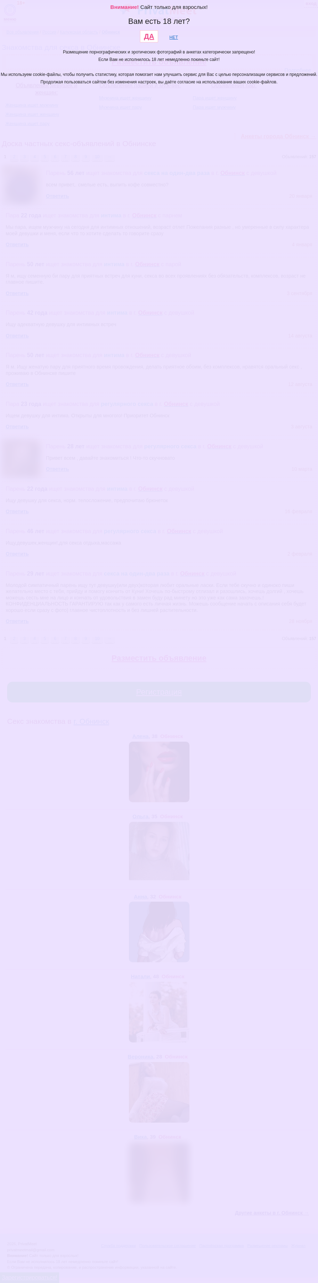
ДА (149, 36)
